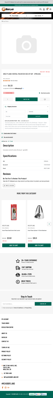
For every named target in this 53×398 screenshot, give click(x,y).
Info (23, 88)
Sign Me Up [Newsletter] (43, 304)
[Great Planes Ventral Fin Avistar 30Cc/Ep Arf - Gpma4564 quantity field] (8, 99)
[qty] (15, 111)
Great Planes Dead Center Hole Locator (13, 228)
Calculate (38, 116)
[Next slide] (49, 224)
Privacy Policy (28, 307)
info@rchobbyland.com (10, 377)
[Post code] (15, 116)
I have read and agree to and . (17, 307)
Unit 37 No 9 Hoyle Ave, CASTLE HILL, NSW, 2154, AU (10, 367)
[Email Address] (18, 304)
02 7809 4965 (7, 373)
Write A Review (9, 185)
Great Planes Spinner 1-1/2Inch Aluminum (39, 228)
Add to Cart (13, 245)
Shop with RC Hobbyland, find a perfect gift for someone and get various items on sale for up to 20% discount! (26, 2)
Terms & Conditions (18, 307)
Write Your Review (14, 80)
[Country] (38, 111)
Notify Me (26, 99)
